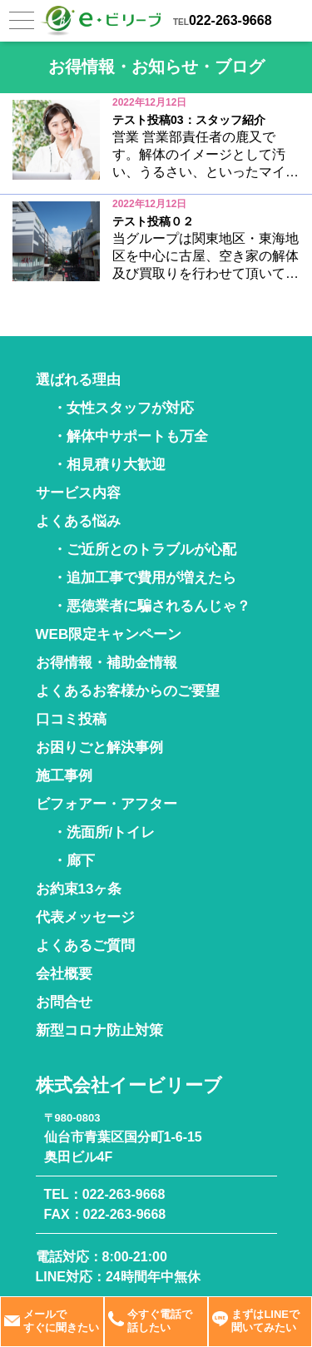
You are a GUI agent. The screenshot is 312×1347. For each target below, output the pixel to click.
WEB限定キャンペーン (109, 634)
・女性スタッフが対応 (123, 408)
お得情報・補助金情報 (106, 663)
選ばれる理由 (78, 380)
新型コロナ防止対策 (99, 1030)
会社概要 (64, 974)
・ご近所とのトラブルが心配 (144, 549)
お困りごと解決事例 (99, 747)
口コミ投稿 (71, 719)
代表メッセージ (85, 917)
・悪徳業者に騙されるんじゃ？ (151, 606)
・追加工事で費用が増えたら (144, 578)
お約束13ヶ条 (79, 889)
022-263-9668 (230, 20)
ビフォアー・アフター (106, 804)
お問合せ (64, 1002)
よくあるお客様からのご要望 (128, 691)
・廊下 (73, 861)
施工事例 (64, 776)
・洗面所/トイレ (104, 832)
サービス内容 (78, 493)
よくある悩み (78, 521)
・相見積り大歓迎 (109, 465)
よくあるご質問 (85, 945)
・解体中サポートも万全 (130, 436)
